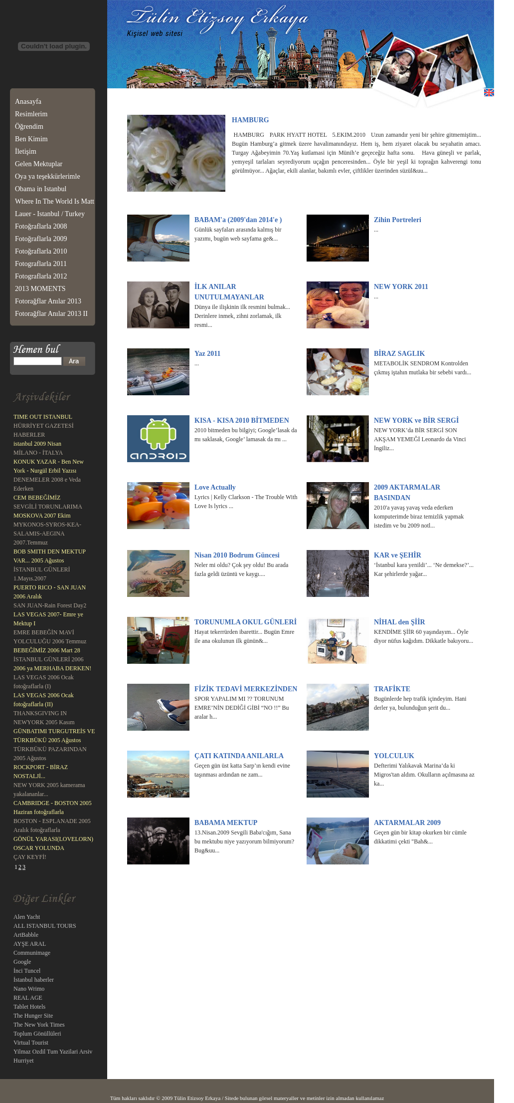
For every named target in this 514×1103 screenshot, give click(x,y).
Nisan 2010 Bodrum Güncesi (237, 555)
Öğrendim (29, 126)
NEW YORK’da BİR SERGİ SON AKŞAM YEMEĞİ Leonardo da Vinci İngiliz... (420, 439)
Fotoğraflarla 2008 (41, 226)
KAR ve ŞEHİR (397, 555)
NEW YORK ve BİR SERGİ (416, 420)
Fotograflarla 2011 (41, 264)
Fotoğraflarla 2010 (41, 251)
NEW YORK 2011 (401, 286)
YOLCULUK (394, 756)
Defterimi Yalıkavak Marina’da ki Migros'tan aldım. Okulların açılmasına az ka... (424, 774)
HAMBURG (250, 120)
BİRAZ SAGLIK (399, 353)
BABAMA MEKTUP (225, 823)
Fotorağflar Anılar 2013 (48, 301)
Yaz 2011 (207, 353)
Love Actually (215, 487)
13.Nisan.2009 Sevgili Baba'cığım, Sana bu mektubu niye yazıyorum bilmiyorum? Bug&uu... (244, 841)
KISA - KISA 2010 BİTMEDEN (241, 420)
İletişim (25, 151)
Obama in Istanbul (40, 189)
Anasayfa (28, 101)
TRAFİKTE (392, 689)
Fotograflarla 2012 (41, 276)
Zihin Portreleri (397, 220)
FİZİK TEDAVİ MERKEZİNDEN (245, 689)
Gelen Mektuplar (38, 164)
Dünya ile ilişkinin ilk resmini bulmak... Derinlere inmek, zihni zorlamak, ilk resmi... (242, 315)
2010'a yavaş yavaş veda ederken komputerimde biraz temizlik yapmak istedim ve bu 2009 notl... (419, 516)
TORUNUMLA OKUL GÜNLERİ (245, 622)
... (376, 229)
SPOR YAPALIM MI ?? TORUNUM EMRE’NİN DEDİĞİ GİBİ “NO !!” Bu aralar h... (241, 707)
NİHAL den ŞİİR (399, 622)
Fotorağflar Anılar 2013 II (51, 313)
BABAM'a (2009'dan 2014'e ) (238, 220)
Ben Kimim (31, 139)
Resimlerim (31, 114)
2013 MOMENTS (40, 288)
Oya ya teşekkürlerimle (47, 176)
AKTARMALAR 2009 (407, 823)
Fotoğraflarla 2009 (41, 239)
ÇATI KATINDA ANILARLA (239, 756)
